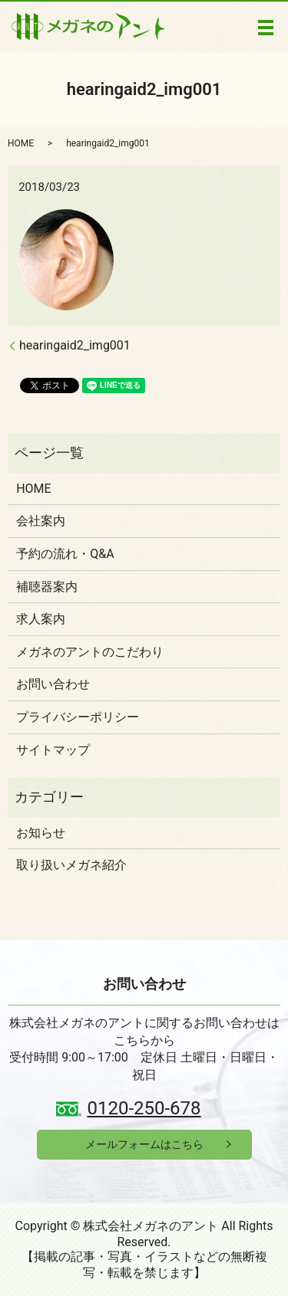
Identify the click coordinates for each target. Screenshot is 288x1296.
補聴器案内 (47, 586)
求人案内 (40, 619)
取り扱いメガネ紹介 (71, 865)
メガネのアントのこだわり (90, 652)
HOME (21, 143)
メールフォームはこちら (144, 1144)
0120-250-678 (143, 1108)
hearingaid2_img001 (75, 345)
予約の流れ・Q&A (65, 553)
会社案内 (40, 520)
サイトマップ (53, 750)
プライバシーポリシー (77, 717)
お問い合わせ (53, 684)
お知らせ (40, 832)
